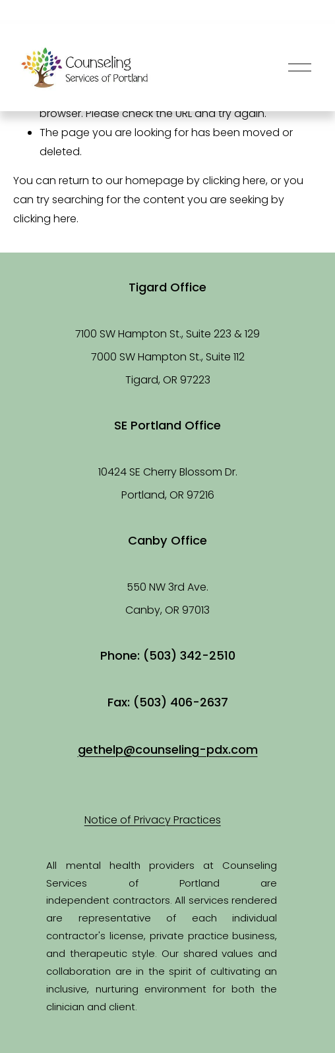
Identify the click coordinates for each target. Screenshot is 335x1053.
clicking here (234, 180)
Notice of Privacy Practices (152, 819)
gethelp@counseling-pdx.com (168, 749)
